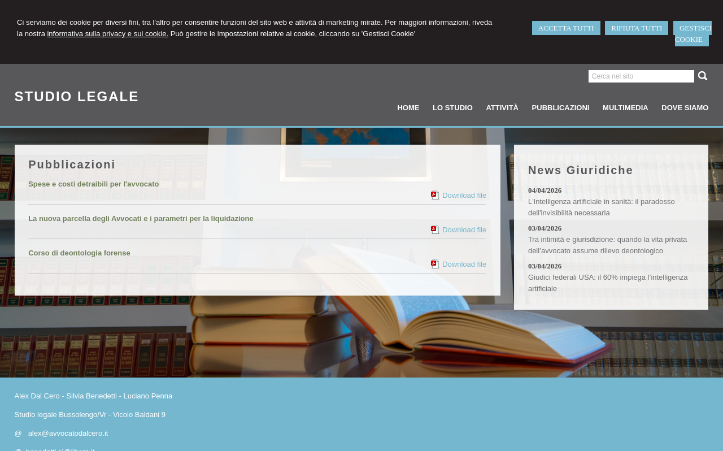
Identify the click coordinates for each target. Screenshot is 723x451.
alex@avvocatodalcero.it (68, 433)
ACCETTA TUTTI (566, 28)
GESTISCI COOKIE (693, 34)
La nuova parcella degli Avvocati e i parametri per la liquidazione (141, 218)
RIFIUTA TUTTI (636, 28)
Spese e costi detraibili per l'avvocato (93, 184)
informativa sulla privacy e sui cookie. (107, 33)
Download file (464, 195)
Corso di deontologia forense (79, 253)
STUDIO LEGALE (77, 96)
